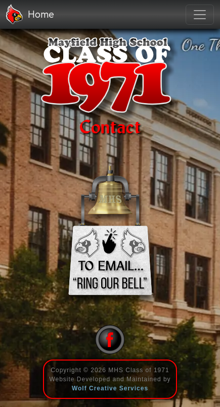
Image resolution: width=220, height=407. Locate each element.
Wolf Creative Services (110, 388)
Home (30, 14)
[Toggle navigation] (200, 15)
